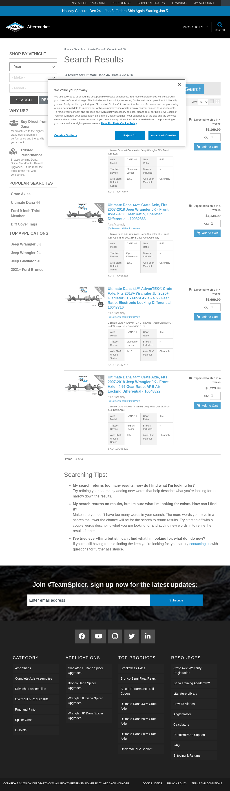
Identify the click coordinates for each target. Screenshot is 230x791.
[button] (195, 27)
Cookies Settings (65, 135)
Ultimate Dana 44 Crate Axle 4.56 (106, 49)
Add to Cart (210, 147)
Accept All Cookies (163, 135)
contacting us (199, 544)
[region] (117, 113)
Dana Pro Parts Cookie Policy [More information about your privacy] (119, 123)
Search (24, 100)
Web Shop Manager (116, 783)
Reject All (130, 135)
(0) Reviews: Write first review (124, 228)
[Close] (179, 84)
